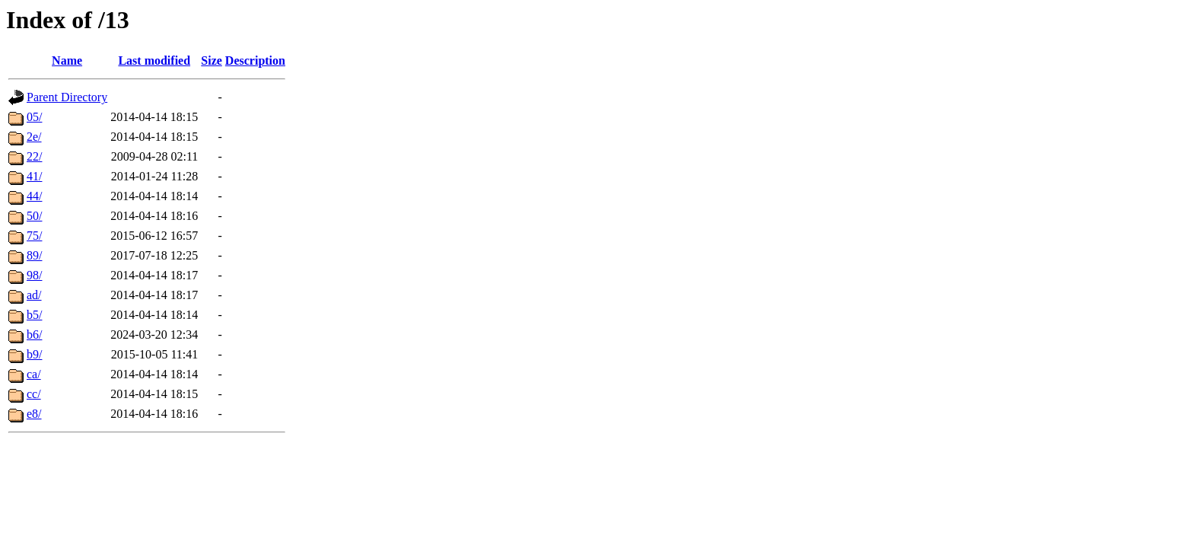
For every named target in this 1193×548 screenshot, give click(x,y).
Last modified (154, 60)
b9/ (34, 354)
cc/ (34, 393)
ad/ (34, 294)
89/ (34, 255)
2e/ (34, 136)
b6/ (34, 334)
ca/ (34, 374)
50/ (34, 215)
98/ (34, 275)
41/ (34, 176)
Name (67, 60)
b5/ (34, 314)
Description (255, 60)
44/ (34, 196)
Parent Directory (67, 97)
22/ (34, 156)
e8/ (34, 413)
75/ (34, 235)
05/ (34, 116)
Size (211, 60)
